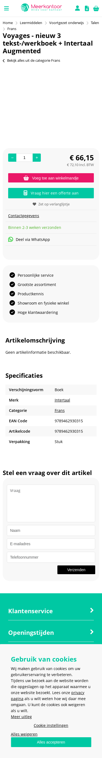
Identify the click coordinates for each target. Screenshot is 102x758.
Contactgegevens (23, 215)
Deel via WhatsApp (29, 239)
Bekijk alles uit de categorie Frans (31, 60)
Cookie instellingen (51, 725)
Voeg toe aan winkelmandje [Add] (51, 178)
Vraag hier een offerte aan (51, 193)
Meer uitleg (21, 716)
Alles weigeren (24, 734)
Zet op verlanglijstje (51, 204)
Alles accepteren (51, 742)
